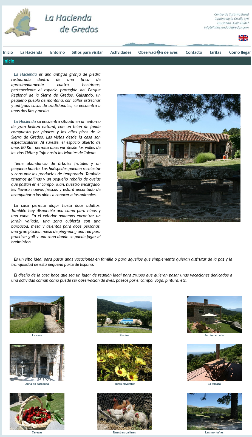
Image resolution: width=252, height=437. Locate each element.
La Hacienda (31, 52)
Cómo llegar (240, 52)
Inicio (8, 52)
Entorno (57, 52)
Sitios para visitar (87, 52)
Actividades (120, 52)
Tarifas (215, 52)
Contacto (194, 52)
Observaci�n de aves (157, 52)
